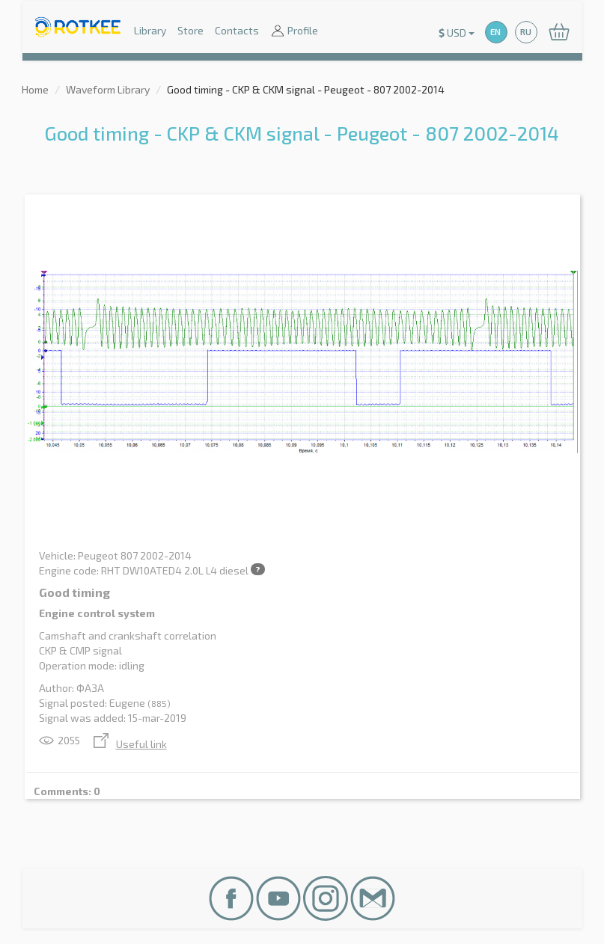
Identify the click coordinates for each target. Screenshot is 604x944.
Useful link (130, 744)
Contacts (237, 30)
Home (35, 89)
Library (150, 30)
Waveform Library (108, 89)
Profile (294, 32)
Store (190, 30)
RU (525, 32)
